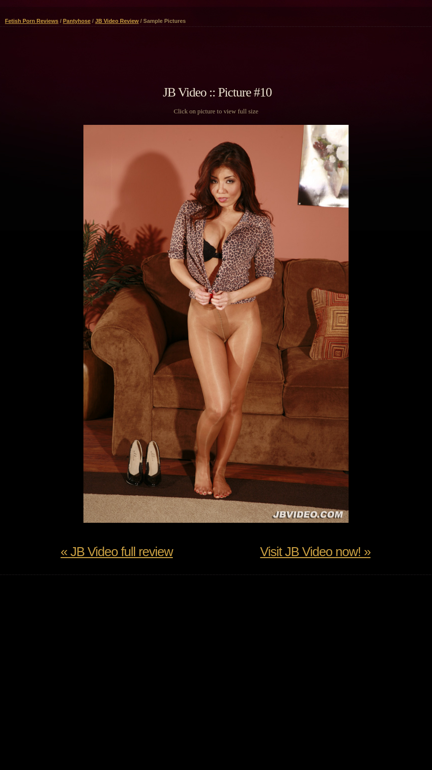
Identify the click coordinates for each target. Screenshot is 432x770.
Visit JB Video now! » (315, 551)
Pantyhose (77, 21)
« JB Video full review (117, 551)
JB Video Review (117, 21)
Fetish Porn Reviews (32, 21)
